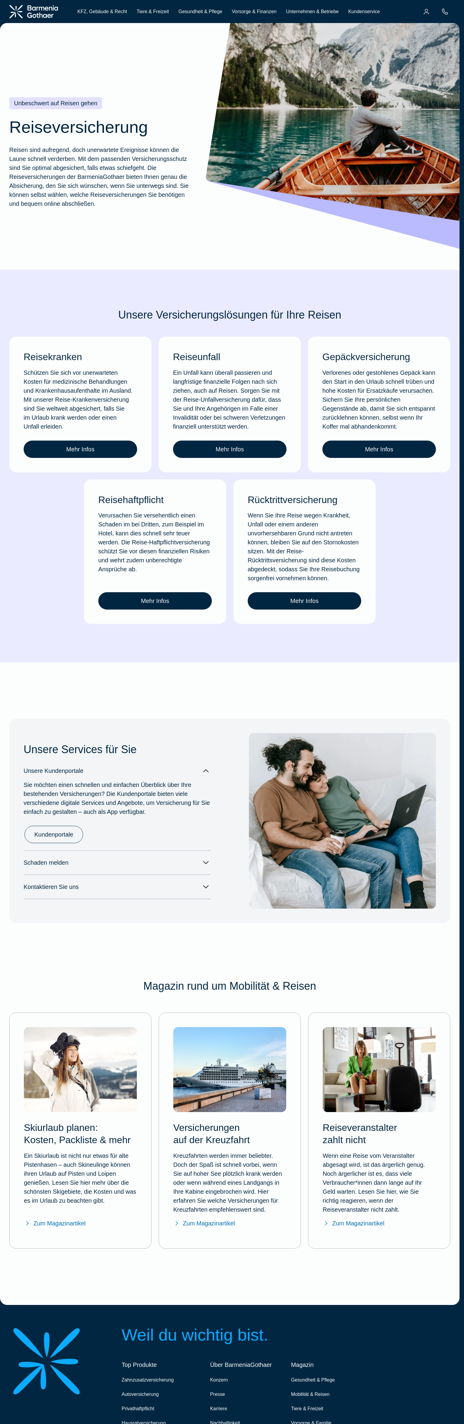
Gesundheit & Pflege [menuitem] (200, 11)
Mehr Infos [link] (80, 449)
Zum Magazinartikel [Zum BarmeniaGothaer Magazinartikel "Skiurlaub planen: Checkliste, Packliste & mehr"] (55, 1223)
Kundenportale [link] (53, 834)
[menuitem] (426, 11)
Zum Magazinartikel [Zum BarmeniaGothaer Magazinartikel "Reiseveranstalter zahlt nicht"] (354, 1223)
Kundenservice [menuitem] (364, 11)
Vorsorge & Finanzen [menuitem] (254, 11)
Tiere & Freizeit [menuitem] (153, 11)
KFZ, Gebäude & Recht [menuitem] (102, 11)
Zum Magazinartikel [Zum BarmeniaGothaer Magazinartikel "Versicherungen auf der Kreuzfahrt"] (204, 1223)
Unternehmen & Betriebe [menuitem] (312, 11)
